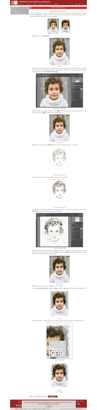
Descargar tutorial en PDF (17, 13)
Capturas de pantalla (16, 11)
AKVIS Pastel (38, 15)
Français (21, 408)
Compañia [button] (55, 4)
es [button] (85, 4)
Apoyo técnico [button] (48, 4)
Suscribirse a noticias (78, 402)
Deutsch (25, 408)
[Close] (74, 402)
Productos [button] (21, 4)
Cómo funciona (15, 7)
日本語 (44, 408)
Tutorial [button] (41, 4)
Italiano (39, 408)
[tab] (20, 8)
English (16, 408)
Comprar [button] (35, 4)
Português (35, 408)
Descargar (28, 4)
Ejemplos (13, 9)
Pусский (48, 408)
